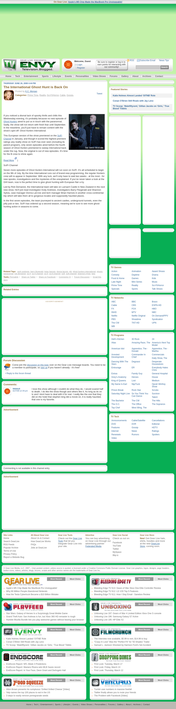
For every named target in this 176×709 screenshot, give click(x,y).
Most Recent (56, 579)
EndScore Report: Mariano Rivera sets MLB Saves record (33, 667)
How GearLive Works (41, 541)
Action (114, 271)
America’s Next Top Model (161, 343)
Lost (134, 380)
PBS (113, 319)
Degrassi (136, 361)
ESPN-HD (156, 305)
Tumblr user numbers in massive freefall (113, 689)
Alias (113, 342)
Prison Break (117, 390)
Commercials (158, 354)
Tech (17, 76)
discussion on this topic (38, 365)
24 (153, 339)
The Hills (156, 400)
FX (112, 308)
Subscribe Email (147, 60)
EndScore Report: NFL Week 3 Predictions (26, 664)
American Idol (117, 348)
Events (68, 76)
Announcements (119, 420)
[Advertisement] (88, 31)
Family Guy (137, 373)
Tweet (99, 93)
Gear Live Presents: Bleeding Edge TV (111, 581)
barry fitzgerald (36, 271)
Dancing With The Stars (119, 362)
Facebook (117, 542)
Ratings (155, 431)
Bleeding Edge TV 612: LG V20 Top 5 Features (116, 591)
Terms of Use (10, 551)
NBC (154, 312)
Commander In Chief (139, 355)
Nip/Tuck (136, 384)
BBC (134, 301)
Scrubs (155, 390)
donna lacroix (62, 271)
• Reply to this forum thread (18, 373)
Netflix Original (138, 316)
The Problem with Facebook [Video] (111, 695)
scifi (63, 274)
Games (135, 278)
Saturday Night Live (120, 393)
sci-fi (46, 274)
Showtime (136, 319)
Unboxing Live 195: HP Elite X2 (109, 620)
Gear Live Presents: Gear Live (23, 581)
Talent (155, 397)
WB (113, 326)
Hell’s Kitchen (117, 339)
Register (81, 68)
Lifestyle (56, 76)
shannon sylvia (84, 274)
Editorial (155, 424)
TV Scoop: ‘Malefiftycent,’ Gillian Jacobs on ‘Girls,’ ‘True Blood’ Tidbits (38, 645)
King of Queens (118, 380)
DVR (134, 424)
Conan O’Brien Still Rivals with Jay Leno (133, 101)
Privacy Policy (10, 554)
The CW (115, 323)
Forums (113, 76)
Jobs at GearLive (39, 547)
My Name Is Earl (119, 384)
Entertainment (31, 76)
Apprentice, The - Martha (160, 349)
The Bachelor (117, 400)
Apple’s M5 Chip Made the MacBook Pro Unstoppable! (95, 2)
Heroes (135, 377)
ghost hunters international (84, 271)
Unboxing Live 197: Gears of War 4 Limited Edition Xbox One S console (127, 613)
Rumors (135, 434)
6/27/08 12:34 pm (20, 391)
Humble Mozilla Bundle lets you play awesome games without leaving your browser (45, 620)
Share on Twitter (28, 277)
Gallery (124, 76)
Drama (155, 275)
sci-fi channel (54, 274)
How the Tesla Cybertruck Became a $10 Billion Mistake (32, 594)
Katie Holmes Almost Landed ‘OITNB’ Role (134, 95)
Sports (45, 76)
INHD (114, 312)
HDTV (155, 427)
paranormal (8, 274)
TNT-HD (135, 323)
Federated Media (93, 546)
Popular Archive (11, 547)
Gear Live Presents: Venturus (111, 682)
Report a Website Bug (14, 557)
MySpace (117, 552)
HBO (154, 308)
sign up (44, 367)
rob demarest (20, 274)
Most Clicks (75, 579)
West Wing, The (139, 407)
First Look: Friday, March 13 (107, 667)
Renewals (116, 434)
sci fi (29, 274)
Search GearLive (11, 541)
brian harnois (50, 271)
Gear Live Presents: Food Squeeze (23, 682)
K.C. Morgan (31, 91)
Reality (42, 95)
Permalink (14, 277)
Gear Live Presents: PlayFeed (23, 607)
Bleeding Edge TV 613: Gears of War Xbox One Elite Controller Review (127, 588)
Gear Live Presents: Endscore (23, 657)
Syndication (157, 319)
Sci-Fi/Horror (53, 95)
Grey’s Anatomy (118, 377)
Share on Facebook (47, 277)
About (135, 76)
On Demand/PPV (160, 316)
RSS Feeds (9, 544)
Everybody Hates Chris (160, 368)
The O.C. (115, 404)
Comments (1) (65, 277)
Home (8, 76)
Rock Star (136, 390)
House (155, 377)
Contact (159, 76)
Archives (146, 76)
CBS (134, 305)
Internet (115, 431)
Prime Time (32, 95)
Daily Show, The (159, 358)
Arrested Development (117, 355)
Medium (155, 380)
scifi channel (71, 274)
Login (79, 64)
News (134, 431)
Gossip (70, 95)
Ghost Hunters (10, 121)
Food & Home (117, 278)
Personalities (82, 76)
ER (133, 367)
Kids (154, 278)
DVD (113, 424)
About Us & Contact (40, 538)
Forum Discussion (82, 277)
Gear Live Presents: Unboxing (111, 607)
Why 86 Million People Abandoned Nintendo (26, 591)
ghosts (99, 271)
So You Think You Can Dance (140, 394)
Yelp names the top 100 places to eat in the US (28, 692)
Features (115, 427)
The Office (136, 404)
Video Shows (99, 76)
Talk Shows (157, 289)
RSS (132, 60)
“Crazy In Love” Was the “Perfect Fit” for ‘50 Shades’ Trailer (122, 642)
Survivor (156, 393)
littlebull (16, 389)
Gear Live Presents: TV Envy (23, 632)
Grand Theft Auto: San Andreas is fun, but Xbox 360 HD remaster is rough (40, 616)
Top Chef (115, 407)
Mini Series (137, 282)
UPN (154, 323)
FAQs (33, 544)
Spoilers (155, 434)
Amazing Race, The (141, 342)
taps (93, 274)
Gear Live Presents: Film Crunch (111, 632)
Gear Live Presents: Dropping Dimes (111, 657)
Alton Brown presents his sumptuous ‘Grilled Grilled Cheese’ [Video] (38, 689)
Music (154, 282)
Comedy (115, 275)
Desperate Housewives (157, 362)
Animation (136, 271)
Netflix (114, 316)
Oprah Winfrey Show (158, 385)
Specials (115, 289)
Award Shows (158, 271)
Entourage (116, 367)
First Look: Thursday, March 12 (108, 670)
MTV (134, 312)
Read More (9, 160)
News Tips (164, 60)
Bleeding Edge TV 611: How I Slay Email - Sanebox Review (122, 594)
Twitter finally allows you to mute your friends (115, 692)
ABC (113, 301)
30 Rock (135, 339)
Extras (114, 373)
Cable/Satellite (138, 420)
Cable (62, 95)
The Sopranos (158, 404)
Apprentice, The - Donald (140, 349)
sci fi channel (37, 274)
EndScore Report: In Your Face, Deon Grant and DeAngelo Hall (36, 670)
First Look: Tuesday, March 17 (108, 664)
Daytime (135, 275)
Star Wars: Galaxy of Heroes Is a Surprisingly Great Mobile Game (37, 613)
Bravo (154, 301)
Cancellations (158, 420)
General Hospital (160, 373)
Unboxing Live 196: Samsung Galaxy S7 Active (116, 616)
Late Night (116, 282)
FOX (134, 308)
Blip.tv (115, 555)
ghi (70, 271)
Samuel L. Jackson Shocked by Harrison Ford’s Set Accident (122, 645)
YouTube (117, 546)
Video (114, 438)
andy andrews (23, 271)
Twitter (116, 549)
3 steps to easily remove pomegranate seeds (27, 695)
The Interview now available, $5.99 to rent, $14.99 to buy (120, 638)
